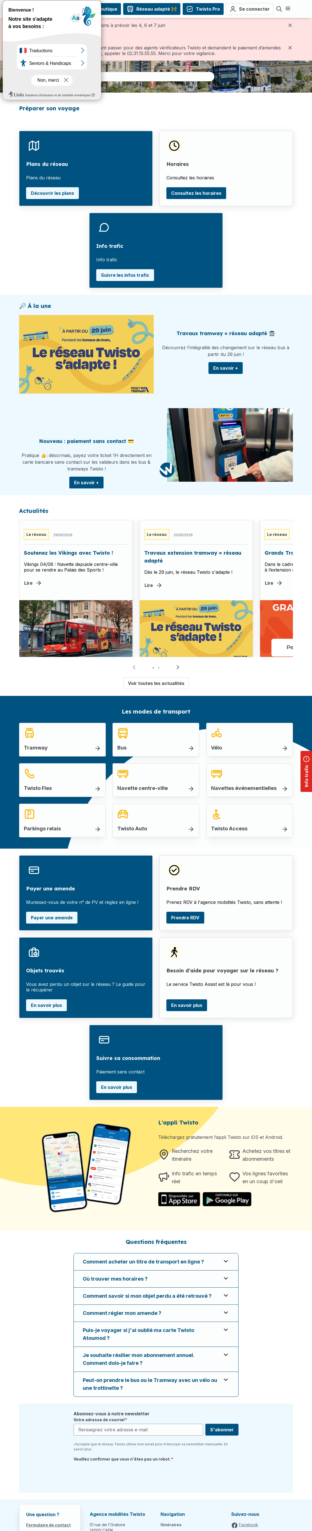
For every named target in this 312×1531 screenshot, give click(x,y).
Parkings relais (42, 828)
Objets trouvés (45, 970)
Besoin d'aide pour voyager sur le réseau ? (222, 970)
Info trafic (109, 246)
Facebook (248, 1524)
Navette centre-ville (142, 788)
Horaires (177, 164)
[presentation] (116, 1475)
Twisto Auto (132, 828)
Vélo (216, 748)
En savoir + (225, 368)
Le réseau (36, 534)
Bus (122, 748)
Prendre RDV (183, 888)
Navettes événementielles (244, 788)
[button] (178, 667)
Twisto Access (229, 828)
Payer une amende (50, 888)
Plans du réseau (47, 164)
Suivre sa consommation (128, 1058)
